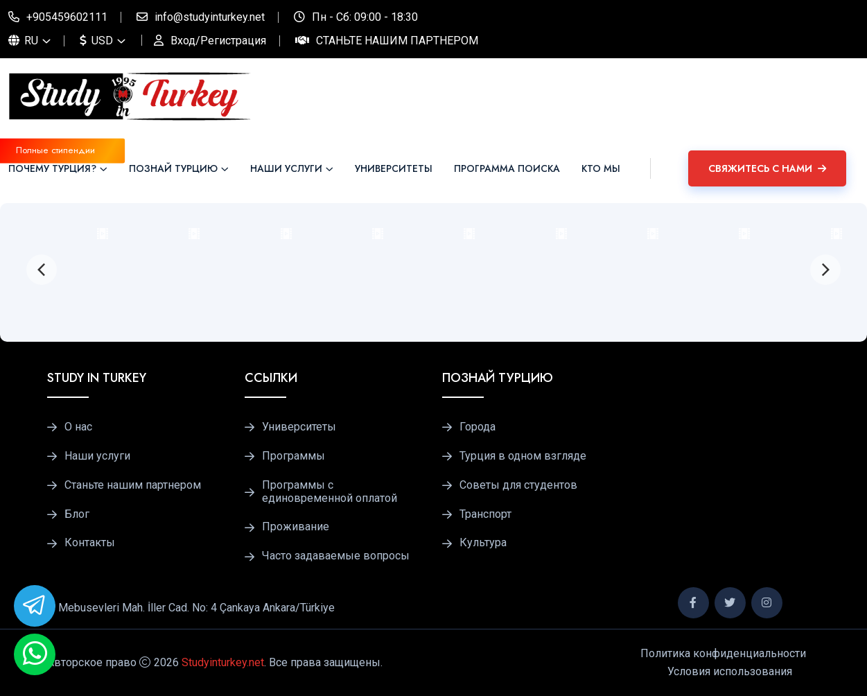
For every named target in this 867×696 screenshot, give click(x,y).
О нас (78, 427)
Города (477, 427)
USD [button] (96, 40)
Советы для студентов (518, 485)
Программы (293, 456)
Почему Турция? (52, 168)
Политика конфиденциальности (723, 653)
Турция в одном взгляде (522, 456)
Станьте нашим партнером (397, 40)
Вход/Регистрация (218, 40)
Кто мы (600, 168)
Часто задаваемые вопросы (336, 556)
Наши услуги (286, 168)
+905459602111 (66, 17)
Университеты (393, 168)
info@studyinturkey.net (210, 17)
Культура (483, 543)
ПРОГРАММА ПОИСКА (507, 168)
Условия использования (729, 671)
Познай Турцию (173, 168)
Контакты (89, 543)
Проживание (295, 527)
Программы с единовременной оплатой (329, 492)
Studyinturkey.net (223, 662)
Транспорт (485, 514)
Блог (76, 514)
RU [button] (23, 40)
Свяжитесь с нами (767, 168)
